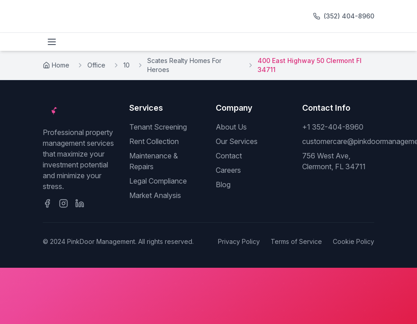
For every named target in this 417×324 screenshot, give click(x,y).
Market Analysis (155, 195)
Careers (228, 170)
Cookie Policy (353, 241)
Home (56, 65)
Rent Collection (154, 141)
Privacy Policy (239, 241)
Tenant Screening (158, 126)
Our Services (237, 141)
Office (96, 65)
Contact (229, 155)
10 (126, 65)
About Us (231, 126)
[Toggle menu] (52, 42)
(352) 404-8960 (349, 16)
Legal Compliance (158, 180)
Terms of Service (296, 241)
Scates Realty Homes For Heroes (184, 65)
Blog (223, 184)
